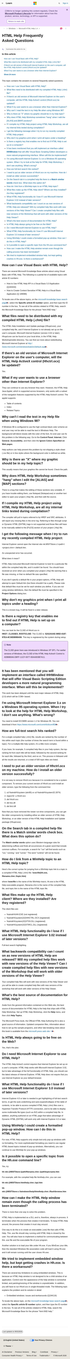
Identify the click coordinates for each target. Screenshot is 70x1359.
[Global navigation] (2, 3)
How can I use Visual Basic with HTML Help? (21, 59)
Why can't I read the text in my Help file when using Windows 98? (35, 110)
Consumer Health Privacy (12, 1356)
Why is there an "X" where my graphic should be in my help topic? (35, 114)
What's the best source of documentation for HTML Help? (32, 221)
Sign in (65, 3)
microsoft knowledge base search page (48, 1301)
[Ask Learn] (61, 29)
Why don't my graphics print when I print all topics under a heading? (36, 138)
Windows (12, 28)
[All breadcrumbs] (4, 29)
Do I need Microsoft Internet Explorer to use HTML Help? (31, 228)
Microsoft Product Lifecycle (18, 13)
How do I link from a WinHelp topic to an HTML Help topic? (32, 186)
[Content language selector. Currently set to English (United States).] (14, 1340)
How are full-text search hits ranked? (23, 169)
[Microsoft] (35, 3)
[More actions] (66, 29)
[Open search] (59, 3)
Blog (33, 1352)
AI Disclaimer (7, 1352)
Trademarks (44, 1356)
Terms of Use (31, 1356)
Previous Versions (22, 1352)
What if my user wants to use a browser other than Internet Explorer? (30, 71)
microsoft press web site (39, 1031)
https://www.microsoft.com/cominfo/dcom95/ (36, 725)
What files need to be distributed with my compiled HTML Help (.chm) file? (32, 62)
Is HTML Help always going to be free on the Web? (29, 224)
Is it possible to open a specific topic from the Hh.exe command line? (37, 245)
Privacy (54, 1352)
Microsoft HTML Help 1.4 (28, 28)
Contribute (44, 1352)
